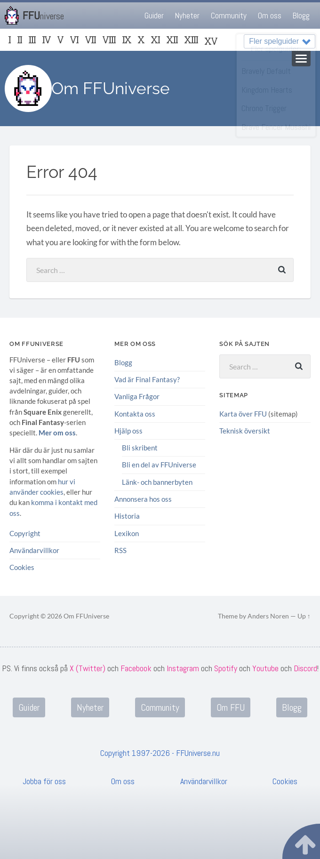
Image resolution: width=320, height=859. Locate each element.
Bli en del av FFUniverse (159, 464)
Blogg (301, 15)
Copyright (24, 533)
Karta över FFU (243, 413)
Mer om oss (57, 432)
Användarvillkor (34, 550)
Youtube (265, 667)
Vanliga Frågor (137, 396)
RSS (120, 550)
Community (229, 15)
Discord (305, 667)
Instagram (183, 667)
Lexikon (126, 533)
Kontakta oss (134, 413)
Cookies (21, 566)
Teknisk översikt (244, 430)
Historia (127, 516)
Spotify (225, 667)
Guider (154, 15)
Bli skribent (140, 447)
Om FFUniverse (110, 88)
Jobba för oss (44, 780)
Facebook (136, 667)
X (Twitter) (87, 667)
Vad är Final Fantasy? (147, 379)
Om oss (269, 15)
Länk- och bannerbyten (157, 481)
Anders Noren (268, 615)
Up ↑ (304, 615)
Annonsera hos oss (143, 498)
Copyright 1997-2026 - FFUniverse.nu (160, 752)
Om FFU (230, 707)
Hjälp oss (128, 430)
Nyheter (187, 15)
